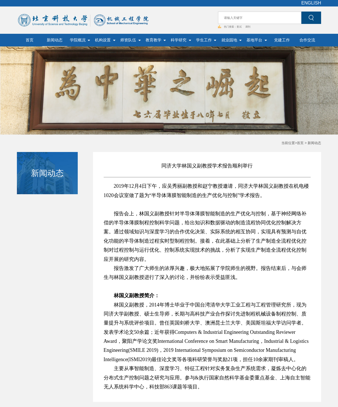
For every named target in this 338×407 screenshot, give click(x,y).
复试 (240, 26)
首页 (30, 40)
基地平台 (256, 40)
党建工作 (282, 40)
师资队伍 (130, 40)
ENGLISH (311, 3)
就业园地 (231, 40)
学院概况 (80, 40)
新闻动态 (55, 40)
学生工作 (206, 40)
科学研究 (181, 40)
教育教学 (156, 40)
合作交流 (307, 40)
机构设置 (105, 40)
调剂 (247, 26)
